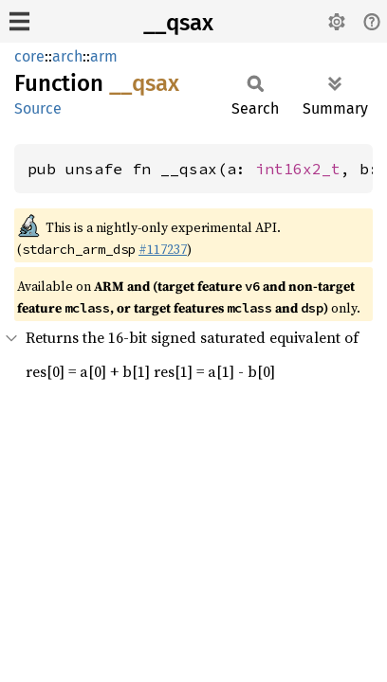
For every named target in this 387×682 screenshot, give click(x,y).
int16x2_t (298, 168)
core (29, 56)
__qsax (178, 22)
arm (104, 56)
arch (67, 56)
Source (38, 108)
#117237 (162, 249)
